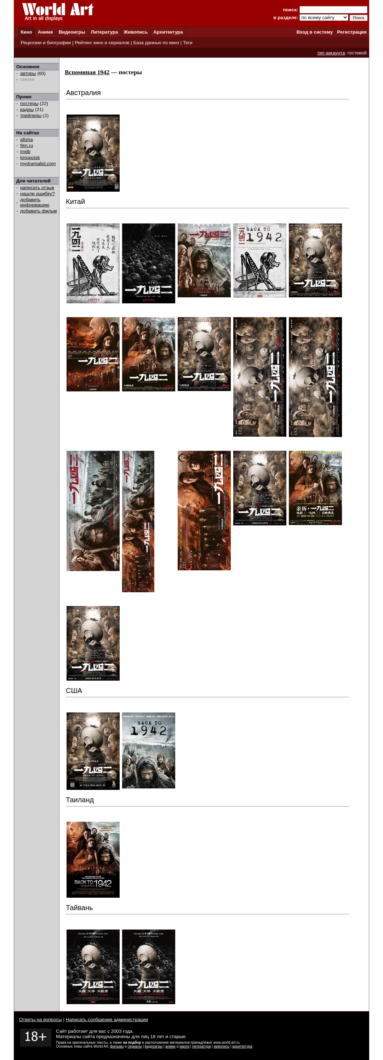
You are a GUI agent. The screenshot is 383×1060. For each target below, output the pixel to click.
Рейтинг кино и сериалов (102, 42)
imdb (25, 151)
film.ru (26, 145)
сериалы (135, 1046)
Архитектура (168, 32)
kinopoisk (30, 157)
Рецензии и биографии (46, 42)
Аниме (45, 32)
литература (201, 1046)
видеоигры (153, 1046)
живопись (221, 1046)
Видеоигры (72, 32)
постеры (29, 103)
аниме (170, 1046)
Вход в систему (315, 32)
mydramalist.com (38, 163)
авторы (28, 73)
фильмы (117, 1046)
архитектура (242, 1046)
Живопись (136, 32)
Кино (26, 32)
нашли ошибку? (37, 193)
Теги (188, 42)
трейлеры (31, 115)
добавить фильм (38, 211)
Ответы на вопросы (40, 1019)
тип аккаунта (331, 53)
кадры (27, 109)
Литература (104, 32)
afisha (26, 139)
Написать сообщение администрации (107, 1019)
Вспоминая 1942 (87, 72)
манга (184, 1046)
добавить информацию (34, 202)
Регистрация (351, 32)
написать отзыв (37, 187)
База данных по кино (156, 42)
